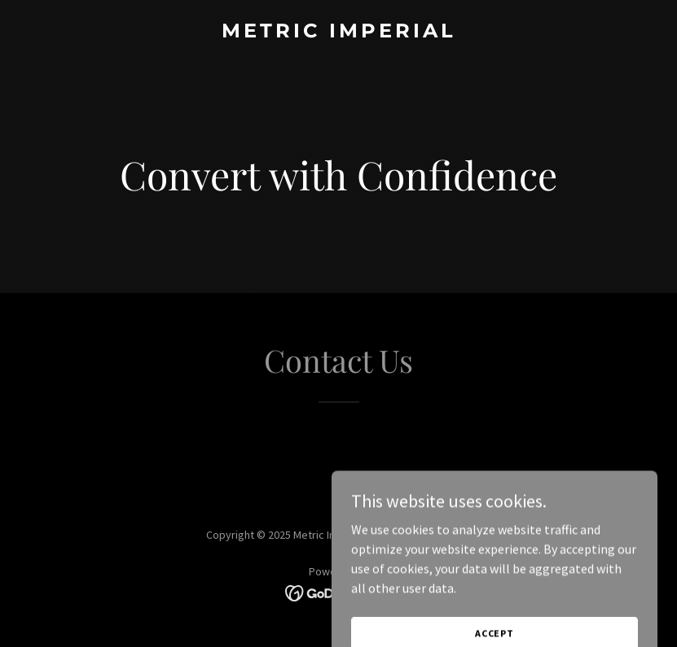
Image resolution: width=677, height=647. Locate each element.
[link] (339, 32)
